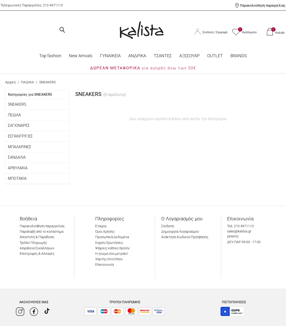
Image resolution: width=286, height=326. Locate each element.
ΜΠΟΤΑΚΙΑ (17, 178)
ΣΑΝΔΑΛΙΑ (17, 157)
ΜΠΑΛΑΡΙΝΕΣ (19, 147)
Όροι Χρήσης (104, 231)
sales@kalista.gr (239, 231)
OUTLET (215, 55)
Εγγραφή (222, 32)
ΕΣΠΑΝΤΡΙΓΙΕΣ (20, 136)
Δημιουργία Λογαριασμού (180, 231)
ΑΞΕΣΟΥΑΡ (189, 55)
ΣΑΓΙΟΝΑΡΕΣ (19, 125)
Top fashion (50, 55)
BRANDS (238, 55)
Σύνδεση (208, 32)
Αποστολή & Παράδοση (37, 237)
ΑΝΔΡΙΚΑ (137, 55)
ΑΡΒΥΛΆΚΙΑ (18, 168)
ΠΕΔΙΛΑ (14, 115)
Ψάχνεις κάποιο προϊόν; (112, 248)
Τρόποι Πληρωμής (33, 243)
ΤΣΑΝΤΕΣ (163, 55)
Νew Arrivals (80, 55)
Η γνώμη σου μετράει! (111, 253)
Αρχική (10, 82)
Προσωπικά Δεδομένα (112, 237)
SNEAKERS (17, 104)
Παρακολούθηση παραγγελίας (263, 5)
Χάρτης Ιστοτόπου (109, 259)
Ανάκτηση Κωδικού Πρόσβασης (184, 237)
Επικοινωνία (104, 264)
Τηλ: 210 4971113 (240, 226)
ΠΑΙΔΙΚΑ (27, 82)
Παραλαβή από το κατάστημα (41, 231)
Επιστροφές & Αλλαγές (37, 253)
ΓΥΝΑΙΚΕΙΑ (110, 55)
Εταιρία (100, 226)
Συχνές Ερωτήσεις (109, 243)
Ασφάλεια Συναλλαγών (37, 248)
